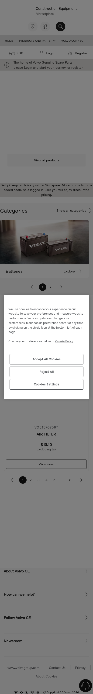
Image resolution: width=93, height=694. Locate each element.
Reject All (46, 372)
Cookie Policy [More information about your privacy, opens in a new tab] (64, 341)
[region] (46, 347)
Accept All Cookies (47, 359)
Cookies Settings (46, 384)
